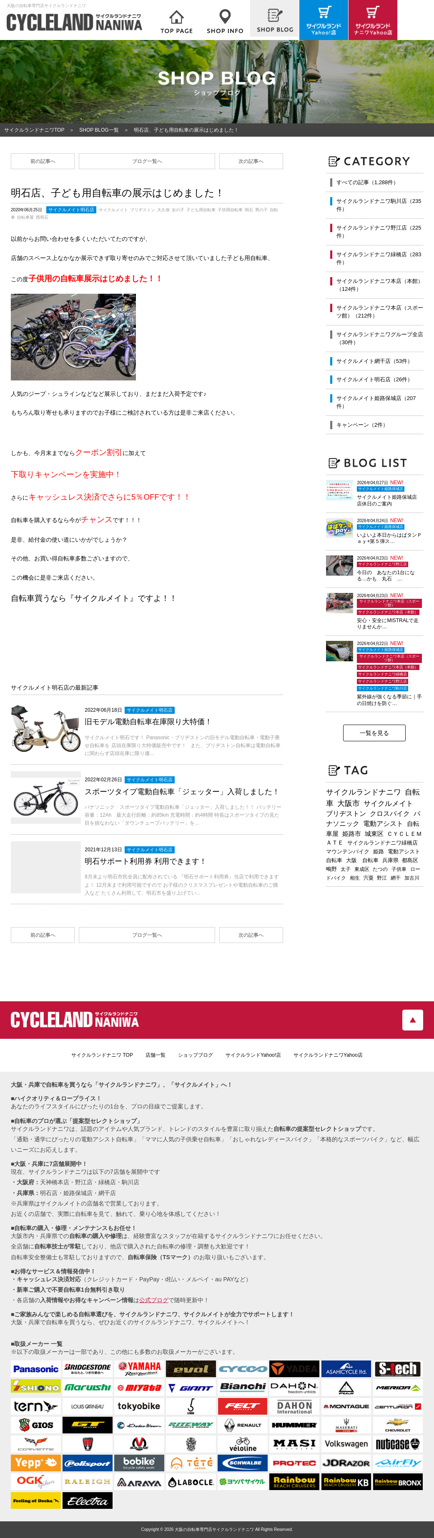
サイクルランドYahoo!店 (253, 1055)
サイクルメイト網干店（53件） (374, 361)
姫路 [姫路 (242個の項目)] (378, 851)
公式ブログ (153, 1300)
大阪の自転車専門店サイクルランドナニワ (214, 1529)
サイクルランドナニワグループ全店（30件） (379, 338)
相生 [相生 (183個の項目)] (355, 878)
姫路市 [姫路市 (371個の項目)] (351, 833)
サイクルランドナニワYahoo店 (328, 1055)
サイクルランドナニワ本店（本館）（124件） (379, 285)
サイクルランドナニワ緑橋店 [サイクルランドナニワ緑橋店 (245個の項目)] (382, 843)
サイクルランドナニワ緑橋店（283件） (378, 258)
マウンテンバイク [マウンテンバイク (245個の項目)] (347, 851)
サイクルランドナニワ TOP (102, 1055)
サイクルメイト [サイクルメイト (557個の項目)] (388, 804)
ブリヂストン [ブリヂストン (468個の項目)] (346, 813)
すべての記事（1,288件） (367, 182)
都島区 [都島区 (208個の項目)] (410, 860)
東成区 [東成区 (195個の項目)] (361, 869)
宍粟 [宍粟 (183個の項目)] (369, 878)
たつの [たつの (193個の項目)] (380, 869)
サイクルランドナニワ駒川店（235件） (378, 205)
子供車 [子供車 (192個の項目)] (398, 869)
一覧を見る (374, 733)
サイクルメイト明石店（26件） (374, 379)
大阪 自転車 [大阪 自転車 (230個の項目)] (362, 860)
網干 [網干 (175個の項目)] (396, 878)
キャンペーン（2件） (362, 425)
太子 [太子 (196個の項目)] (346, 869)
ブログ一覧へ (147, 161)
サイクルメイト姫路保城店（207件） (376, 402)
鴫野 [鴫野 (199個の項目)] (331, 869)
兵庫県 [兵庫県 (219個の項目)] (390, 860)
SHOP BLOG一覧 (98, 130)
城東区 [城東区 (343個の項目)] (374, 833)
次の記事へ (250, 161)
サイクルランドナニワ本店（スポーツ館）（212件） (379, 312)
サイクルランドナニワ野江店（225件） (378, 232)
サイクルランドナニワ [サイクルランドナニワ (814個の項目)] (363, 792)
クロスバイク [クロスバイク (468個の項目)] (390, 813)
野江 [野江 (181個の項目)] (382, 878)
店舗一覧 (156, 1055)
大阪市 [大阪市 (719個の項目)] (348, 803)
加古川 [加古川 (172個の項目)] (411, 878)
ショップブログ (195, 1055)
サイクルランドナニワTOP (34, 130)
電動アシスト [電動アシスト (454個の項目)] (383, 823)
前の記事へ (42, 161)
